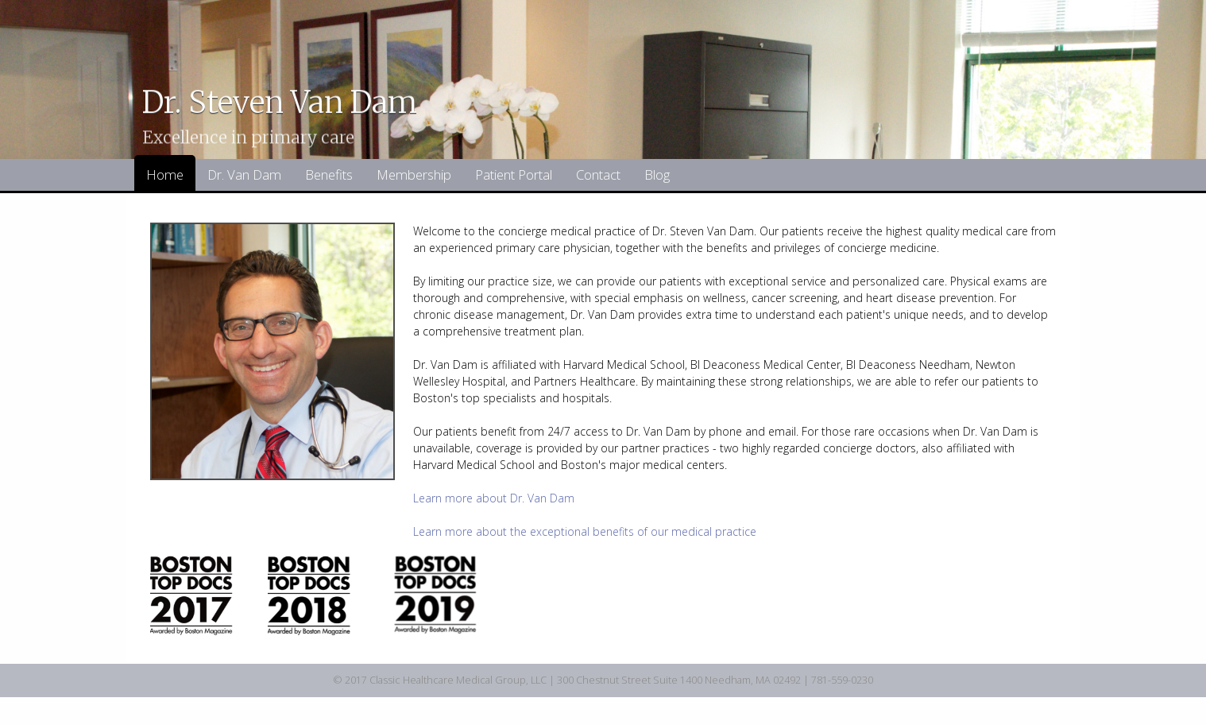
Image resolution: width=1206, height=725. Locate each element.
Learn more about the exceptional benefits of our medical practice (584, 531)
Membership (414, 174)
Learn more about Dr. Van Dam (493, 498)
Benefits (329, 174)
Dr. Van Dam (244, 174)
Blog (657, 174)
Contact (598, 174)
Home (165, 174)
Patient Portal (513, 174)
